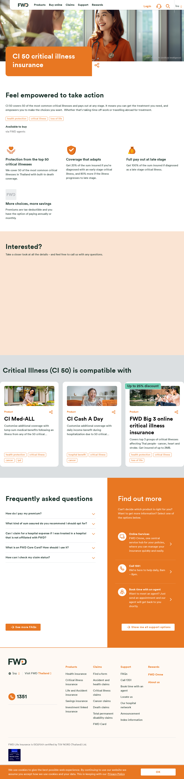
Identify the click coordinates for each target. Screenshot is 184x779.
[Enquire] (92, 335)
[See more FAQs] (23, 627)
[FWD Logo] (23, 6)
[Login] (147, 6)
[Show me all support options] (148, 627)
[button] (39, 6)
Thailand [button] (43, 673)
